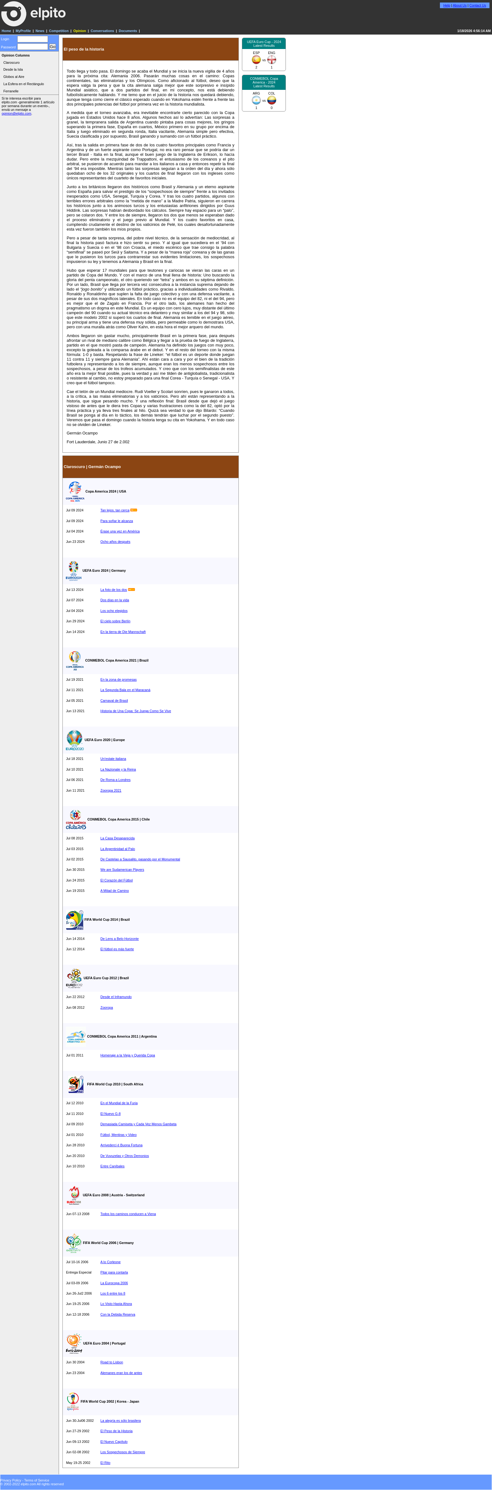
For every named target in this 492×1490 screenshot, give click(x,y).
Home (6, 31)
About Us (460, 5)
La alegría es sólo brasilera (120, 1420)
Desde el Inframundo (116, 997)
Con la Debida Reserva (117, 1314)
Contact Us (477, 5)
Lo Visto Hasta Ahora (116, 1304)
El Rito (105, 1463)
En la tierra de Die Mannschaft (123, 632)
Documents (128, 31)
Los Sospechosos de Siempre (122, 1452)
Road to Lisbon (111, 1362)
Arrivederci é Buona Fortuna (121, 1145)
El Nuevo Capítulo (113, 1442)
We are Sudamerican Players (122, 869)
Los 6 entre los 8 (112, 1293)
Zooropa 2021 (110, 790)
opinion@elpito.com (16, 113)
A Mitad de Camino (114, 890)
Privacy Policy (10, 1480)
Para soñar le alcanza (116, 521)
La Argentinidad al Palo (117, 849)
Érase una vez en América (120, 531)
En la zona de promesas (118, 679)
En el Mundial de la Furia (119, 1103)
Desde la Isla (13, 69)
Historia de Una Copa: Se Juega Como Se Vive (135, 711)
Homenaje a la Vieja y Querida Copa (127, 1055)
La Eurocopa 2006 (114, 1283)
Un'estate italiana (113, 759)
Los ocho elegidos (113, 611)
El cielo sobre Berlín (115, 621)
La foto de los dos (113, 590)
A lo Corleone (110, 1262)
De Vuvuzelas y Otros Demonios (124, 1156)
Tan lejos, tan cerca (114, 510)
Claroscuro (11, 62)
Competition (59, 31)
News (39, 31)
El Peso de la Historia (116, 1431)
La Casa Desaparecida (117, 838)
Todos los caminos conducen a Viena (128, 1214)
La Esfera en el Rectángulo (23, 84)
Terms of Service (36, 1480)
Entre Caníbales (112, 1166)
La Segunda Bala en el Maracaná (125, 690)
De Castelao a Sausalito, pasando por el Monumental (140, 859)
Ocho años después (115, 541)
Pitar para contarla (114, 1272)
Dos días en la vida (114, 600)
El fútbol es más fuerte (117, 949)
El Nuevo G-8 (110, 1114)
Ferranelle (11, 91)
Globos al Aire (13, 77)
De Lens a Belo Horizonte (119, 939)
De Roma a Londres (115, 780)
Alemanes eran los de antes (121, 1373)
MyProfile (23, 31)
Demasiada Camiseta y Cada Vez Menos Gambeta (138, 1124)
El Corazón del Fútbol (116, 880)
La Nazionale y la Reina (118, 769)
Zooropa (106, 1007)
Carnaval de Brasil (114, 700)
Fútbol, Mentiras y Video (118, 1135)
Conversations (102, 31)
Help (446, 5)
